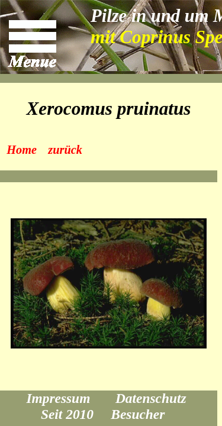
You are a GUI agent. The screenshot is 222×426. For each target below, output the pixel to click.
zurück (65, 149)
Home (22, 149)
